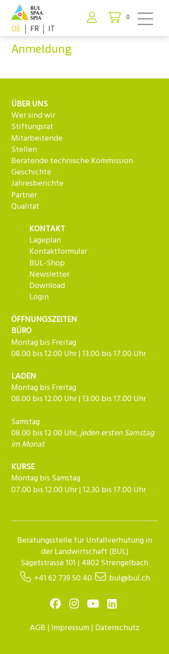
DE (16, 29)
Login (39, 297)
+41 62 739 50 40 (63, 578)
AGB (38, 628)
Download (47, 286)
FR (34, 29)
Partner (24, 195)
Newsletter (49, 274)
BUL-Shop (47, 263)
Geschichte (31, 172)
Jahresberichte (37, 183)
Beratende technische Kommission (72, 161)
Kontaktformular (58, 251)
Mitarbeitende (37, 138)
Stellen (24, 149)
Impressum (70, 628)
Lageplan (45, 240)
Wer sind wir (33, 115)
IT (51, 29)
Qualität (25, 206)
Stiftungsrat (32, 126)
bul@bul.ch (129, 578)
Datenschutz (117, 628)
